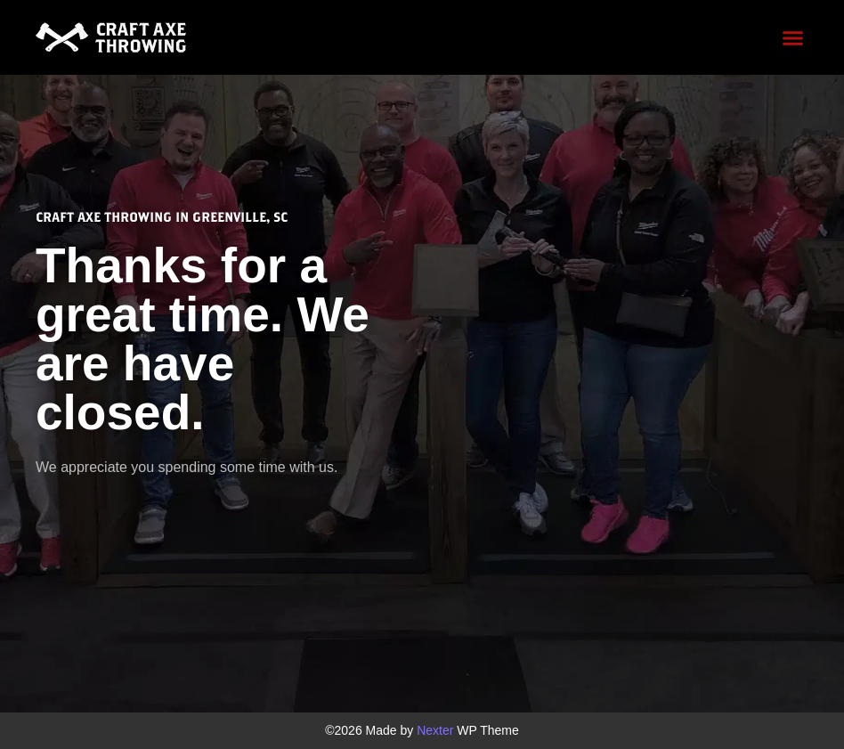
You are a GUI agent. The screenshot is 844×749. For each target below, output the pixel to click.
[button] (792, 37)
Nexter (435, 730)
